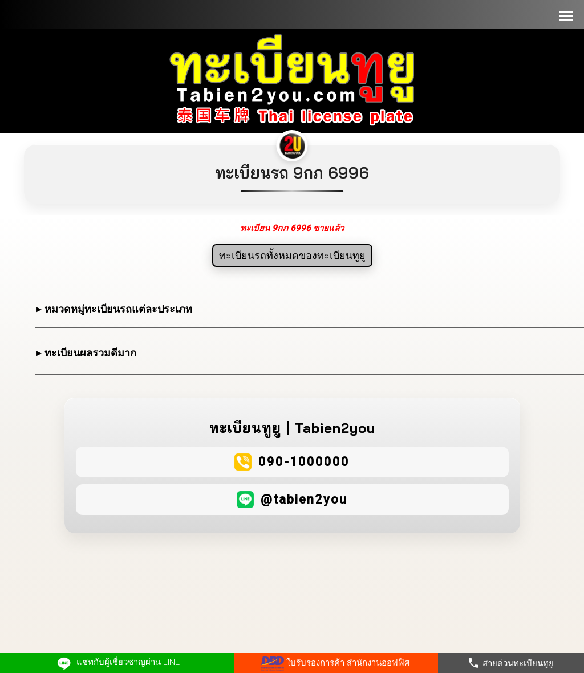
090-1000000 (304, 462)
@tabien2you (304, 499)
